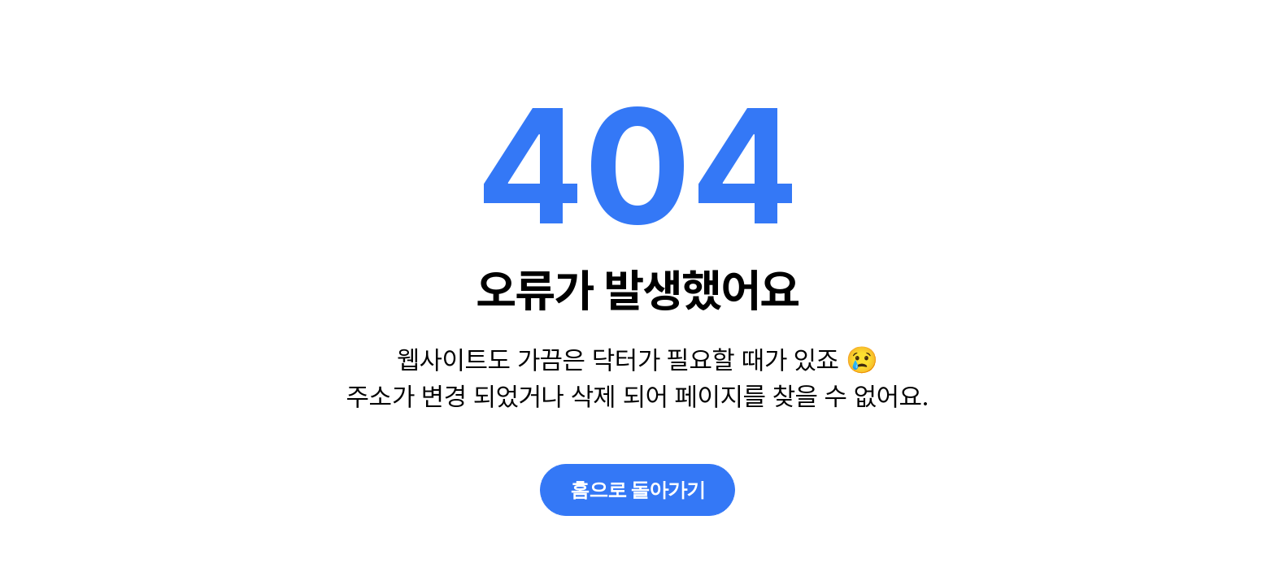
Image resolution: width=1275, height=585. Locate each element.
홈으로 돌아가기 (637, 489)
